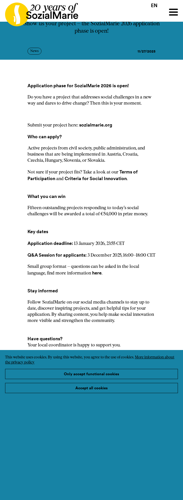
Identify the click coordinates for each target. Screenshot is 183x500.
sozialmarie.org (96, 125)
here (96, 273)
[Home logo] (39, 12)
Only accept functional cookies (91, 373)
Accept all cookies (91, 387)
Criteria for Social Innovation (96, 178)
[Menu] (173, 12)
